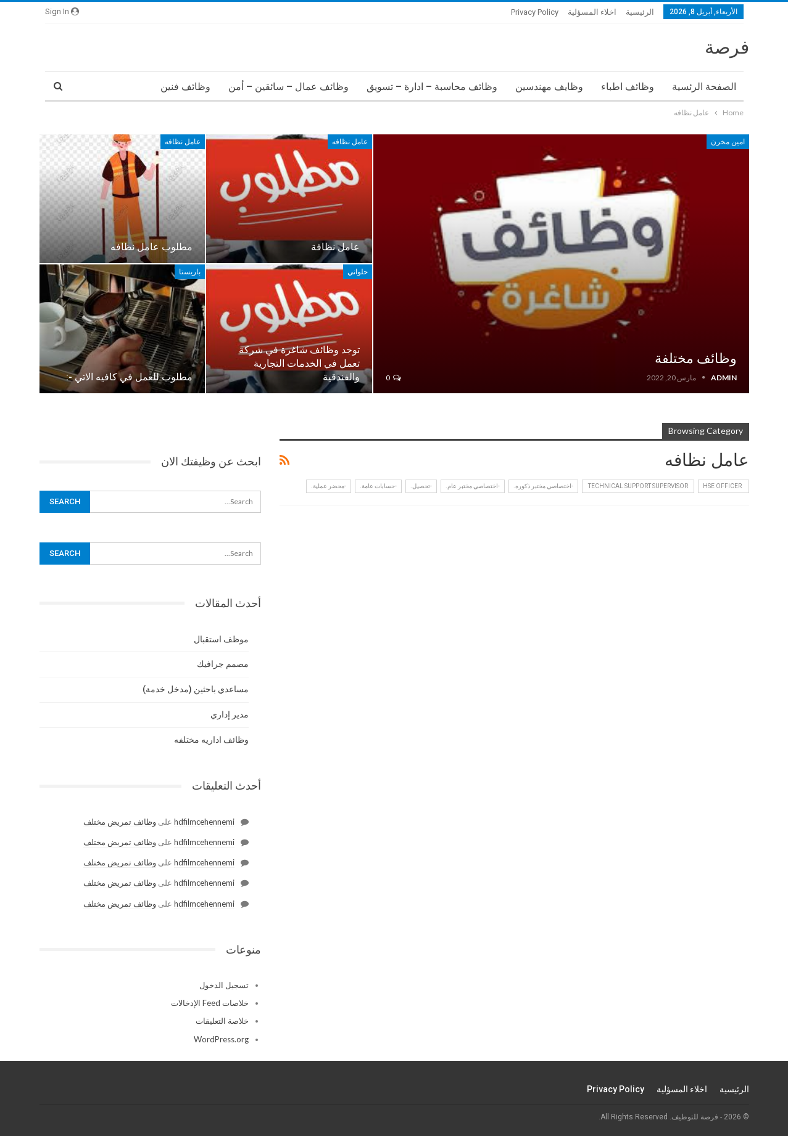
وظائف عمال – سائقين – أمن (288, 86)
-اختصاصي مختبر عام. (473, 486)
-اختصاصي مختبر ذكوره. (543, 486)
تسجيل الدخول (224, 985)
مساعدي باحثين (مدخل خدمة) (196, 689)
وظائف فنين (185, 86)
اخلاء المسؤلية (592, 12)
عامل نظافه (350, 141)
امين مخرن (728, 141)
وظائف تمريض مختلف (119, 822)
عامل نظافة (335, 247)
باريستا (190, 272)
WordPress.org (221, 1039)
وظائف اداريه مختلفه (211, 740)
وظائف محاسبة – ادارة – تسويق (432, 86)
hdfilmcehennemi (204, 822)
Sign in (62, 11)
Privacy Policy (534, 12)
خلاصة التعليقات (222, 1021)
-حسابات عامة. (378, 486)
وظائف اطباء (627, 86)
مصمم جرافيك (223, 664)
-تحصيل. (421, 486)
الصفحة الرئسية (704, 86)
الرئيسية (640, 12)
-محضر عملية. (328, 486)
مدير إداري (229, 714)
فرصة (727, 47)
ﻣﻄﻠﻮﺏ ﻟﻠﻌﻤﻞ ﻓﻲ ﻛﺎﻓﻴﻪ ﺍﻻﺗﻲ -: (129, 377)
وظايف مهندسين (549, 86)
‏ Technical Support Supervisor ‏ (638, 486)
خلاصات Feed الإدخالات (210, 1003)
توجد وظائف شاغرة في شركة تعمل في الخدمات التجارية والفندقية (299, 363)
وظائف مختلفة (696, 358)
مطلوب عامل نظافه (151, 247)
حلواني (357, 272)
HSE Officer (723, 486)
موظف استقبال (221, 639)
